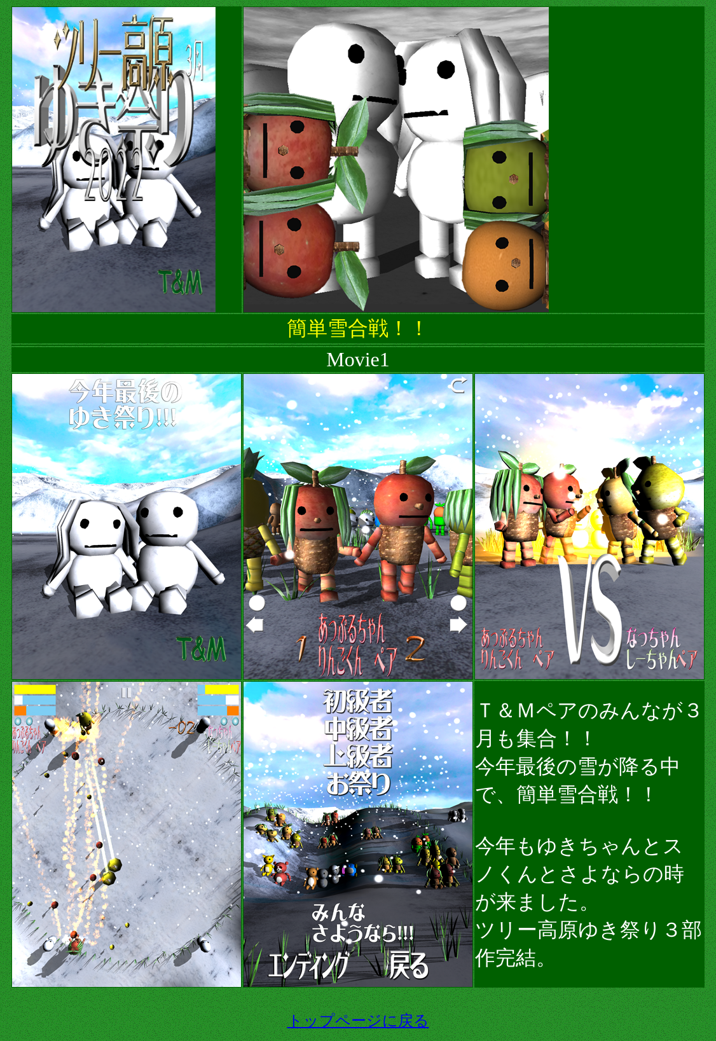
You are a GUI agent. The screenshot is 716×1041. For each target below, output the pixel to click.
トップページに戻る (358, 1020)
